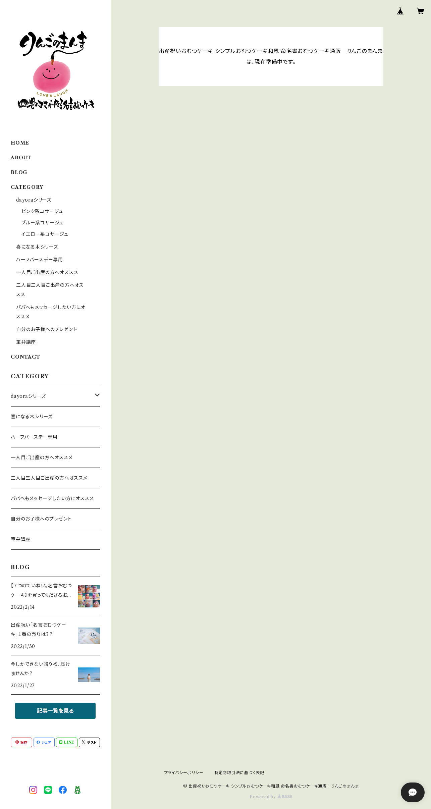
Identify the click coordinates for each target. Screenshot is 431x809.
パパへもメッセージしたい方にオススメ (52, 498)
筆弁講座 (26, 342)
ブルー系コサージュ (42, 223)
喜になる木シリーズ (37, 247)
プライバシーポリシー (184, 772)
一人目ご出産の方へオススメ (47, 272)
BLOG (19, 172)
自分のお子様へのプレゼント (46, 329)
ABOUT (21, 158)
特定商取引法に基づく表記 (239, 772)
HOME (20, 143)
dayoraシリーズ (33, 200)
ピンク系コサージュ (42, 211)
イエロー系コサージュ (44, 234)
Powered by (271, 796)
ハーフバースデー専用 (39, 260)
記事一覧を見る (55, 710)
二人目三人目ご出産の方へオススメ (49, 478)
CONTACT (25, 357)
